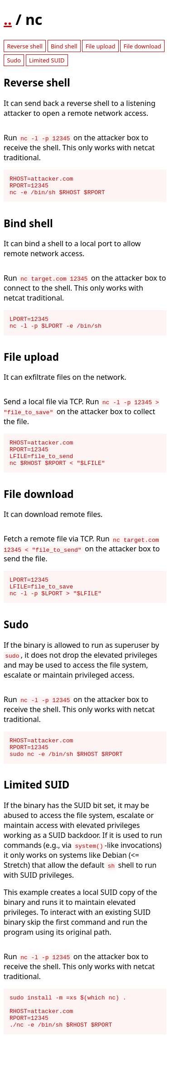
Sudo (14, 60)
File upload (101, 46)
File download (142, 46)
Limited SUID (46, 60)
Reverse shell (24, 46)
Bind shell (64, 46)
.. (8, 19)
